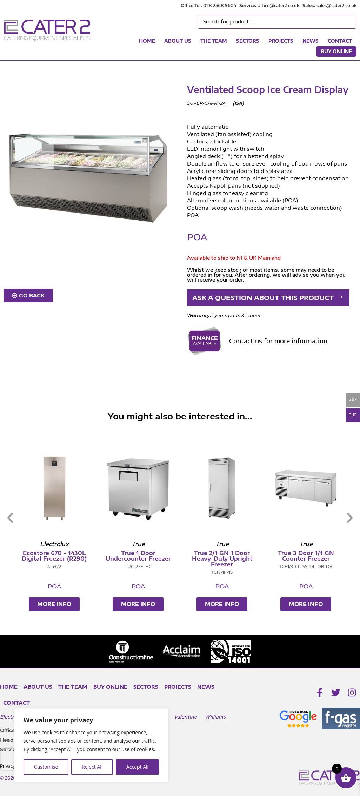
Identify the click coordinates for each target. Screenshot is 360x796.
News (310, 41)
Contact (340, 41)
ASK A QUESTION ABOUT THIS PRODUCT (263, 298)
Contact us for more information (278, 341)
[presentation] (13, 759)
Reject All (92, 766)
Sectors (247, 41)
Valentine (185, 717)
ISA (238, 103)
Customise (46, 766)
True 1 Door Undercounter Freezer (306, 555)
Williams (215, 717)
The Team (213, 41)
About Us (177, 41)
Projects (280, 41)
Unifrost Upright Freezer (138, 555)
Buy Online (336, 51)
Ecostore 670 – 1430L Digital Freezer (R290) (221, 555)
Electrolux (12, 717)
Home (147, 41)
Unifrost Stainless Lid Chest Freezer (54, 555)
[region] (91, 745)
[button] (268, 297)
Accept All (137, 766)
